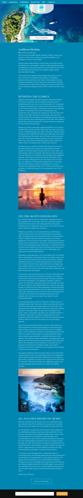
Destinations (24, 2)
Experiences (13, 2)
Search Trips (35, 2)
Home (4, 2)
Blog (43, 2)
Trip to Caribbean (41, 38)
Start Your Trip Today (41, 481)
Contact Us (51, 2)
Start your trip (62, 493)
